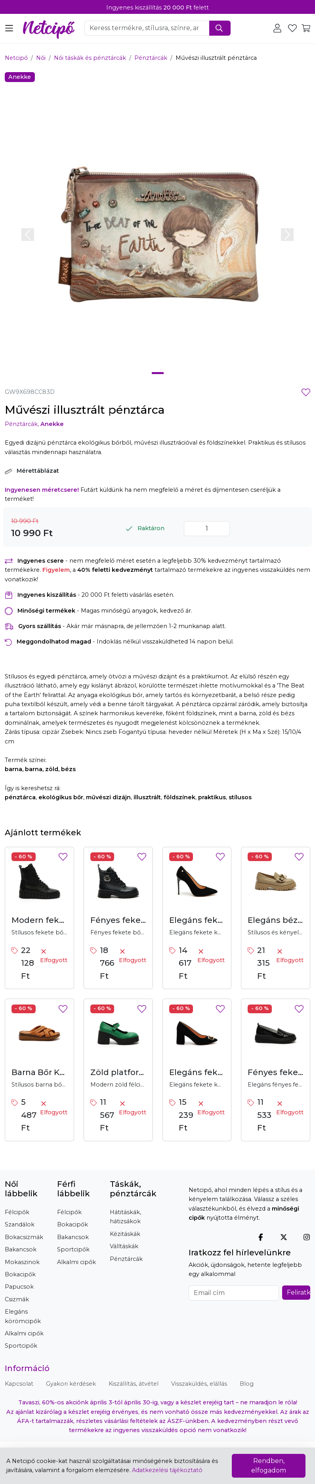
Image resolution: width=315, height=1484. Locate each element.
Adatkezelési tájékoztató (167, 1470)
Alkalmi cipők (24, 1333)
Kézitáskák (125, 1234)
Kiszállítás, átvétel (133, 1383)
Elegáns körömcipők (23, 1316)
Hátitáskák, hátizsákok (125, 1217)
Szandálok (19, 1224)
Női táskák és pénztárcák (90, 57)
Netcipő (16, 57)
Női (41, 57)
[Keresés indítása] (220, 28)
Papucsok (19, 1286)
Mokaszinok (22, 1262)
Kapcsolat (19, 1383)
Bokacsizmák (24, 1237)
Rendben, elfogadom (268, 1465)
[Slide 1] (158, 373)
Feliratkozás (298, 1292)
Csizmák (17, 1299)
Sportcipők (21, 1345)
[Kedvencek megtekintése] (293, 27)
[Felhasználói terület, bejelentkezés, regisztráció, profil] (279, 27)
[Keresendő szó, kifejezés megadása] (147, 28)
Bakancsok (20, 1249)
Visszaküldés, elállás (199, 1383)
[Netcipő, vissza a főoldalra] (48, 27)
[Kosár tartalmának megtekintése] (306, 27)
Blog (247, 1383)
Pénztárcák (150, 57)
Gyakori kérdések (71, 1383)
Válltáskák (124, 1246)
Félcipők (17, 1212)
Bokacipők (20, 1274)
